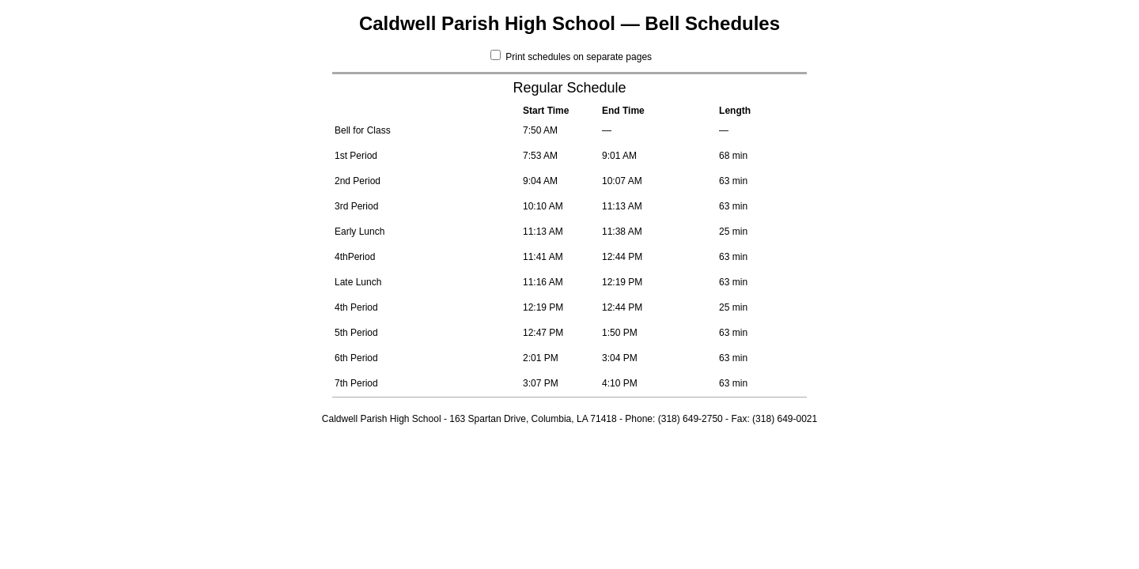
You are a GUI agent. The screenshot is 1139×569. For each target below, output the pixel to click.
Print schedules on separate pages (571, 56)
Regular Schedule (569, 88)
